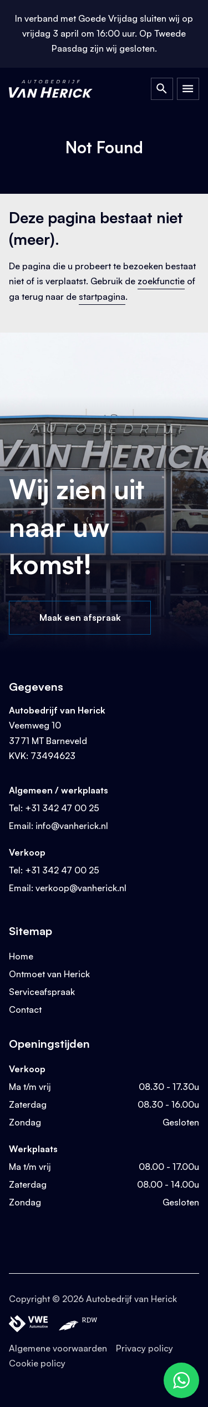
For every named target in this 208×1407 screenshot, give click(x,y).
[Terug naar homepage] (61, 89)
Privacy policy (144, 1348)
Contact (25, 1009)
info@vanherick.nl (71, 825)
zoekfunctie (161, 281)
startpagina (102, 296)
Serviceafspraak (42, 991)
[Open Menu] (188, 89)
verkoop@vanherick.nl (80, 887)
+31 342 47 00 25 (62, 807)
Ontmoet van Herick (49, 973)
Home (21, 956)
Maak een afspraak (80, 617)
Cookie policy (37, 1363)
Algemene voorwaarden (58, 1348)
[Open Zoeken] (162, 89)
